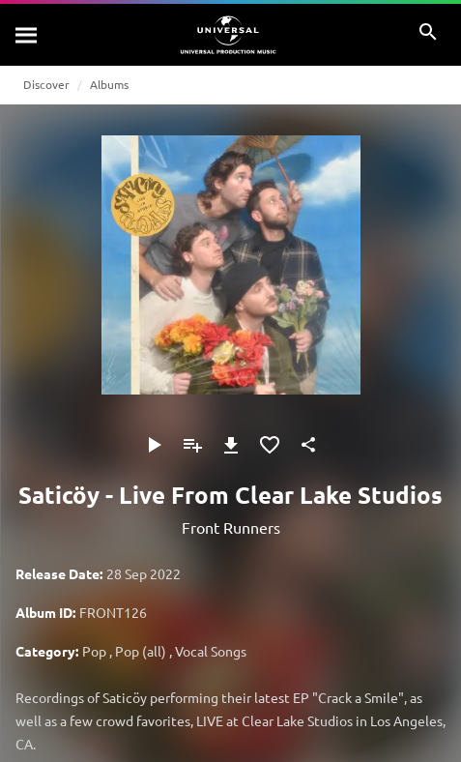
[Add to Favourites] (269, 444)
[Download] (231, 444)
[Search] (27, 35)
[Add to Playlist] (192, 444)
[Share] (308, 444)
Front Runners (231, 527)
